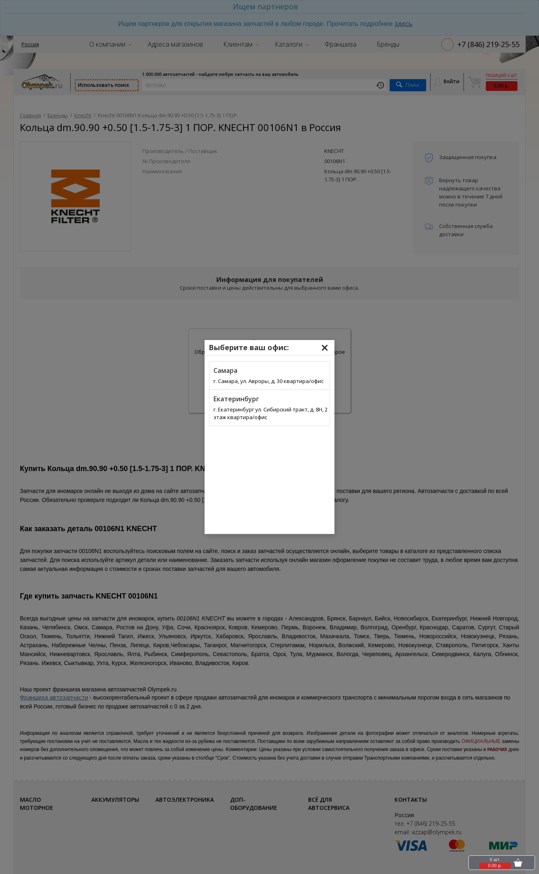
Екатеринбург (236, 398)
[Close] (324, 347)
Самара (225, 370)
